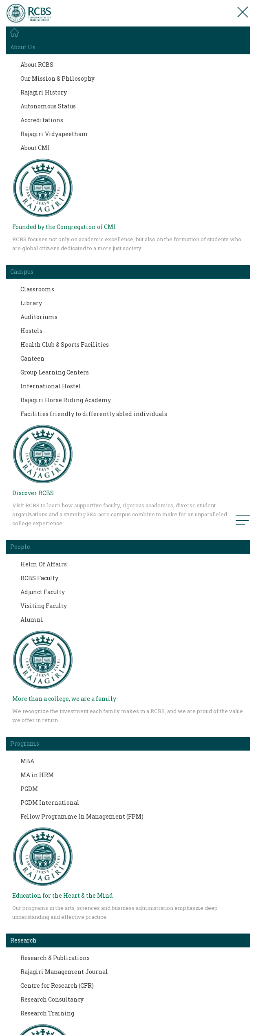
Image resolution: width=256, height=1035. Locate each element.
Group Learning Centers (54, 372)
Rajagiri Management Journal (64, 972)
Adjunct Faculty (42, 592)
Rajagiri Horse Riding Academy (65, 400)
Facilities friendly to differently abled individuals (93, 414)
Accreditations (41, 120)
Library (31, 303)
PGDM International (49, 802)
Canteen (32, 358)
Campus (21, 271)
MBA (27, 761)
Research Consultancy (52, 999)
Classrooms (37, 289)
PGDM (29, 789)
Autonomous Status (48, 106)
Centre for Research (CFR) (57, 985)
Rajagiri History (43, 92)
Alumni (31, 619)
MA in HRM (37, 775)
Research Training (47, 1013)
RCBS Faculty (39, 578)
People (20, 547)
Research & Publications (55, 958)
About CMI (35, 148)
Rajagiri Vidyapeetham (54, 134)
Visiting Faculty (43, 606)
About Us (22, 47)
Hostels (31, 331)
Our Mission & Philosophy (57, 78)
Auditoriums (38, 317)
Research (23, 940)
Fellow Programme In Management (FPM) (81, 816)
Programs (24, 743)
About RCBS (36, 64)
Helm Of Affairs (43, 564)
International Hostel (50, 386)
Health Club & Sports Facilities (64, 344)
